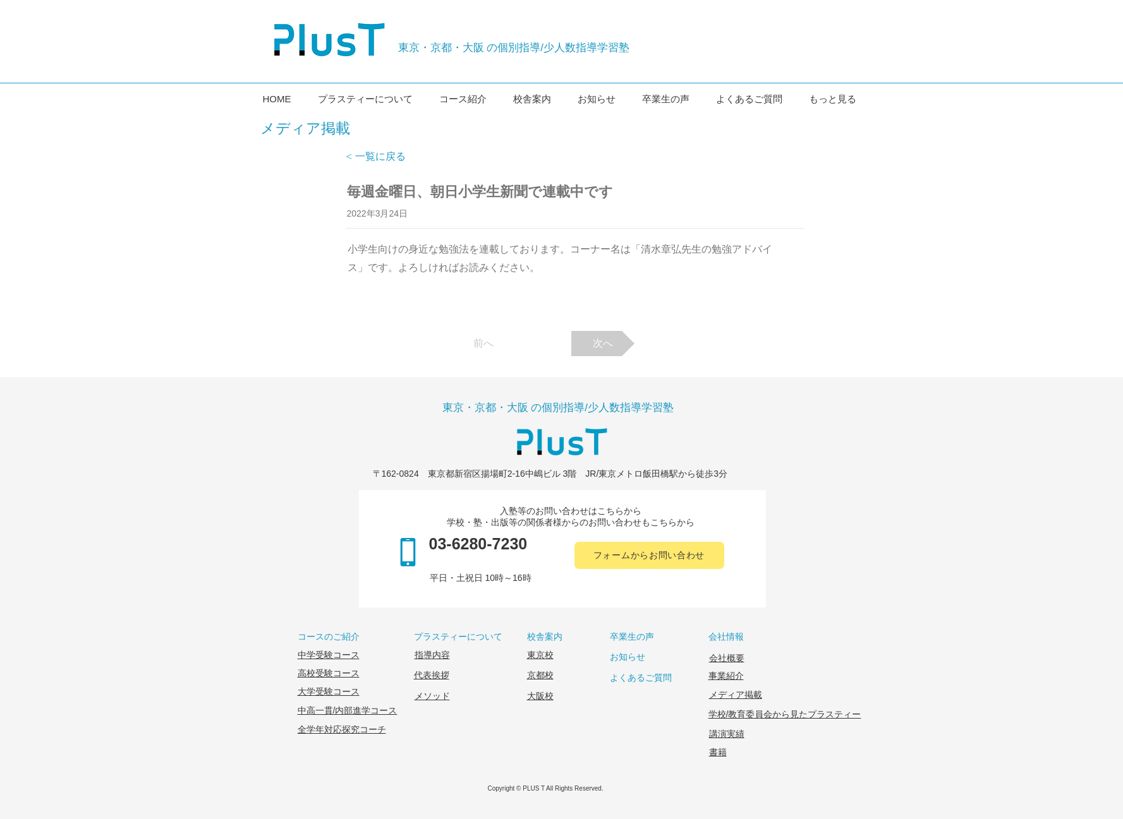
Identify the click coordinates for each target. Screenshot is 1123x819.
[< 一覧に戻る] (387, 156)
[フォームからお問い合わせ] (649, 555)
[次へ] (602, 343)
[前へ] (483, 343)
